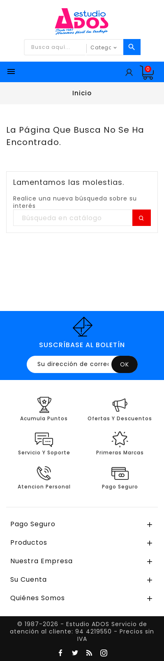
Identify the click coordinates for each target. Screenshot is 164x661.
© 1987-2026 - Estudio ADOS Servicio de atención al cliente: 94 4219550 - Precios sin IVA (82, 631)
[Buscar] (82, 218)
